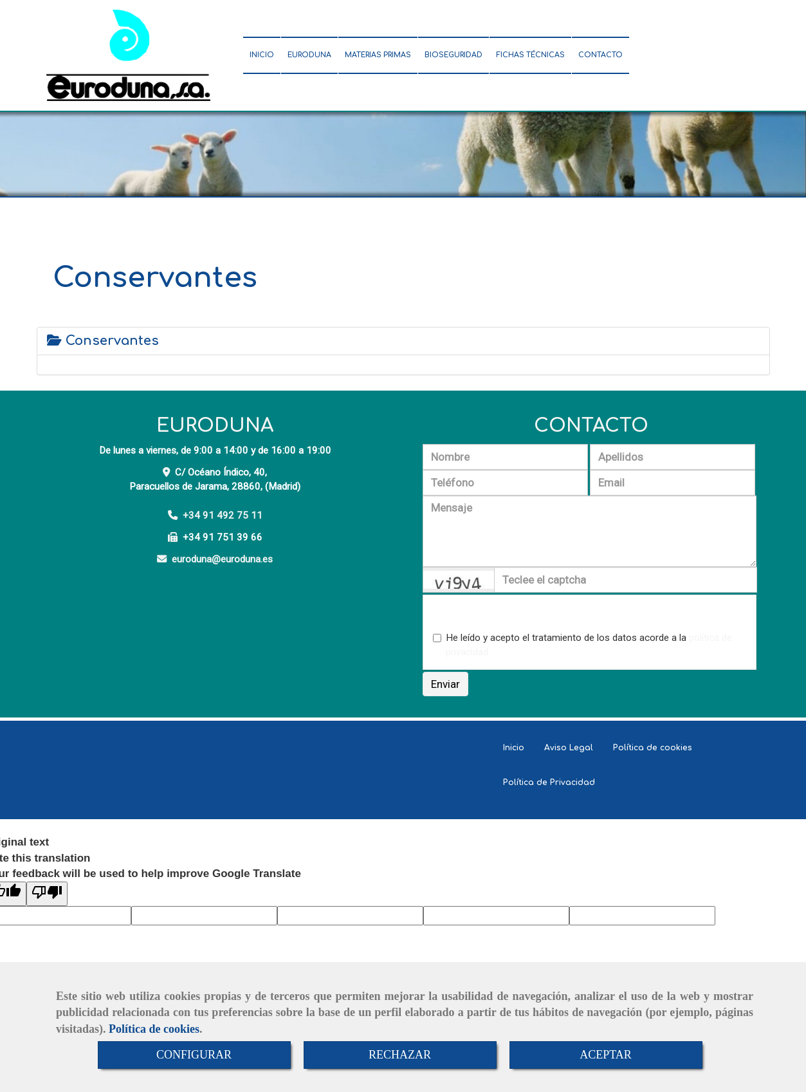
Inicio (513, 747)
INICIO (262, 55)
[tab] (403, 341)
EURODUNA (309, 55)
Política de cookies (154, 1029)
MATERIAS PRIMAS (378, 55)
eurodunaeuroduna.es (222, 559)
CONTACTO (600, 55)
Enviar (445, 684)
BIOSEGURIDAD (453, 55)
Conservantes (103, 340)
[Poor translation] (47, 893)
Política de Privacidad (549, 782)
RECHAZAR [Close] (400, 1054)
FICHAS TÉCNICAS (530, 55)
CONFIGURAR (194, 1054)
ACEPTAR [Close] (606, 1054)
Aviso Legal (568, 747)
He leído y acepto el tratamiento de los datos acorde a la (582, 645)
